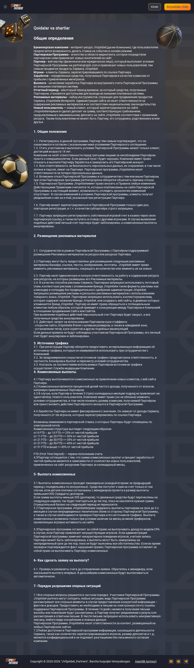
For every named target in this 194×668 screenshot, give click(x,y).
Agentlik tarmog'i (145, 661)
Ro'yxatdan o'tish (177, 6)
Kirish (154, 6)
